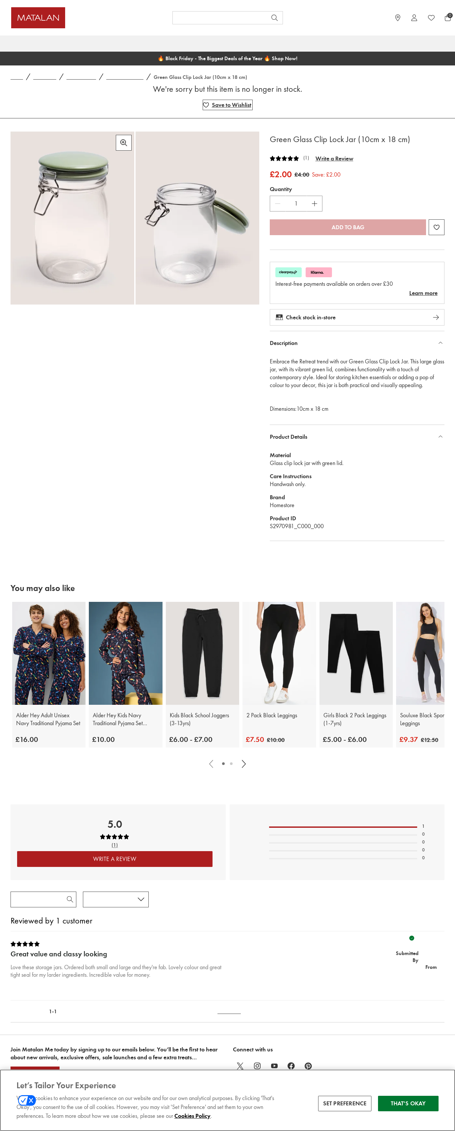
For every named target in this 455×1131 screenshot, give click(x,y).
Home (17, 77)
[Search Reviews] (43, 899)
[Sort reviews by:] (116, 899)
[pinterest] (308, 1066)
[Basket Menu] (448, 18)
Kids (151, 43)
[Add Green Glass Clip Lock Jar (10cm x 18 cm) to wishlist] (228, 105)
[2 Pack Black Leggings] (279, 653)
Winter (280, 43)
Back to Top (229, 1011)
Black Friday (26, 43)
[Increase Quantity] (314, 203)
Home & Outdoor (237, 43)
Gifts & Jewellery (351, 43)
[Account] (414, 18)
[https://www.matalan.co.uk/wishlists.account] (431, 18)
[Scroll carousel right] (243, 764)
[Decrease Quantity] (278, 203)
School (309, 43)
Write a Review (334, 158)
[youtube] (274, 1066)
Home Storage (81, 77)
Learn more (423, 293)
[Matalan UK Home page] (66, 18)
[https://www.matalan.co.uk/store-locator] (397, 17)
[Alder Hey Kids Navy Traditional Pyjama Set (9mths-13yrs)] (125, 653)
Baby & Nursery (185, 43)
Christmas (65, 43)
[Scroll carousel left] (211, 764)
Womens (99, 43)
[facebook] (291, 1066)
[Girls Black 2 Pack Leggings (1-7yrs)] (356, 653)
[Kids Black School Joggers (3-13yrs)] (202, 653)
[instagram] (257, 1066)
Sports (390, 43)
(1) (306, 158)
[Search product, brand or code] (214, 18)
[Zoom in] (124, 143)
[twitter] (240, 1066)
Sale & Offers (426, 43)
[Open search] (275, 18)
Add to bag (348, 227)
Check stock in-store (357, 317)
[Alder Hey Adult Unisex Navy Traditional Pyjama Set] (49, 653)
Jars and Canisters (124, 77)
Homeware (44, 77)
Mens (129, 43)
